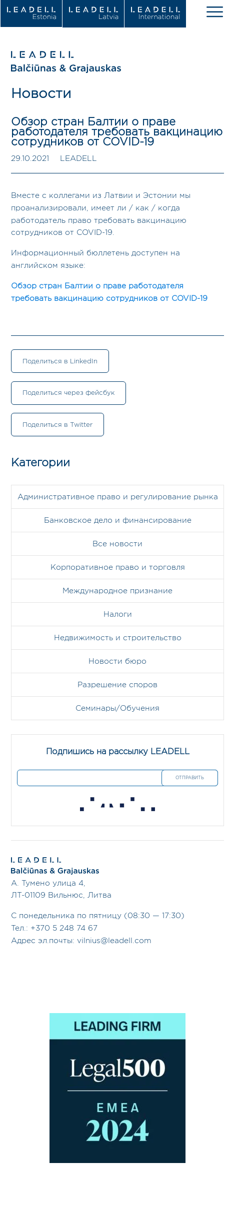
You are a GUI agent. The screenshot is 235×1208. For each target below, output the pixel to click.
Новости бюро (117, 661)
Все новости (117, 544)
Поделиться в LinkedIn (60, 361)
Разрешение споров (118, 685)
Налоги (118, 614)
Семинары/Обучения (118, 708)
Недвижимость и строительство (118, 638)
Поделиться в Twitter (57, 425)
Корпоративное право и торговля (117, 567)
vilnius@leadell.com (114, 941)
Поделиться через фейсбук (68, 393)
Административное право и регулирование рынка (118, 497)
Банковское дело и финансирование (118, 520)
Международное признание (117, 591)
